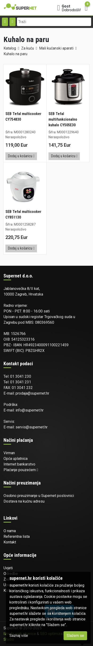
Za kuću (27, 48)
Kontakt (10, 542)
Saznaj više (18, 635)
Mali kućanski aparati (56, 48)
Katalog (10, 48)
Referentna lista (17, 536)
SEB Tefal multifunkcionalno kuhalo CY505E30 (63, 119)
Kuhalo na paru (15, 54)
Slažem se (75, 635)
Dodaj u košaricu (21, 156)
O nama (10, 531)
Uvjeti (8, 568)
